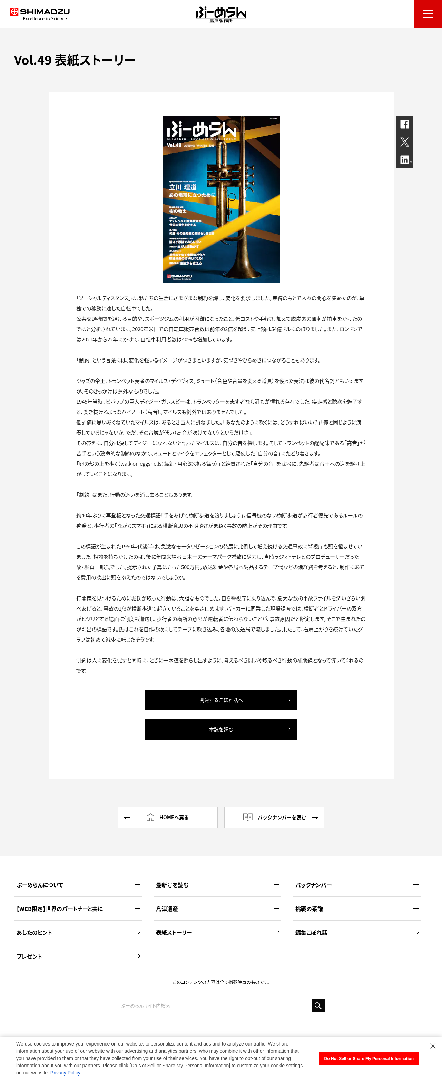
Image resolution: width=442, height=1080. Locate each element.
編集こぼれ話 (357, 932)
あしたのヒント (78, 932)
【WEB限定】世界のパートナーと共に (78, 908)
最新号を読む (217, 884)
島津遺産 (217, 908)
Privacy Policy (65, 1073)
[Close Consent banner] (433, 1046)
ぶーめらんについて (78, 884)
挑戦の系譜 (357, 908)
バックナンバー (357, 884)
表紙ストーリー (217, 932)
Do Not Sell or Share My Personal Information (369, 1058)
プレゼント (78, 955)
